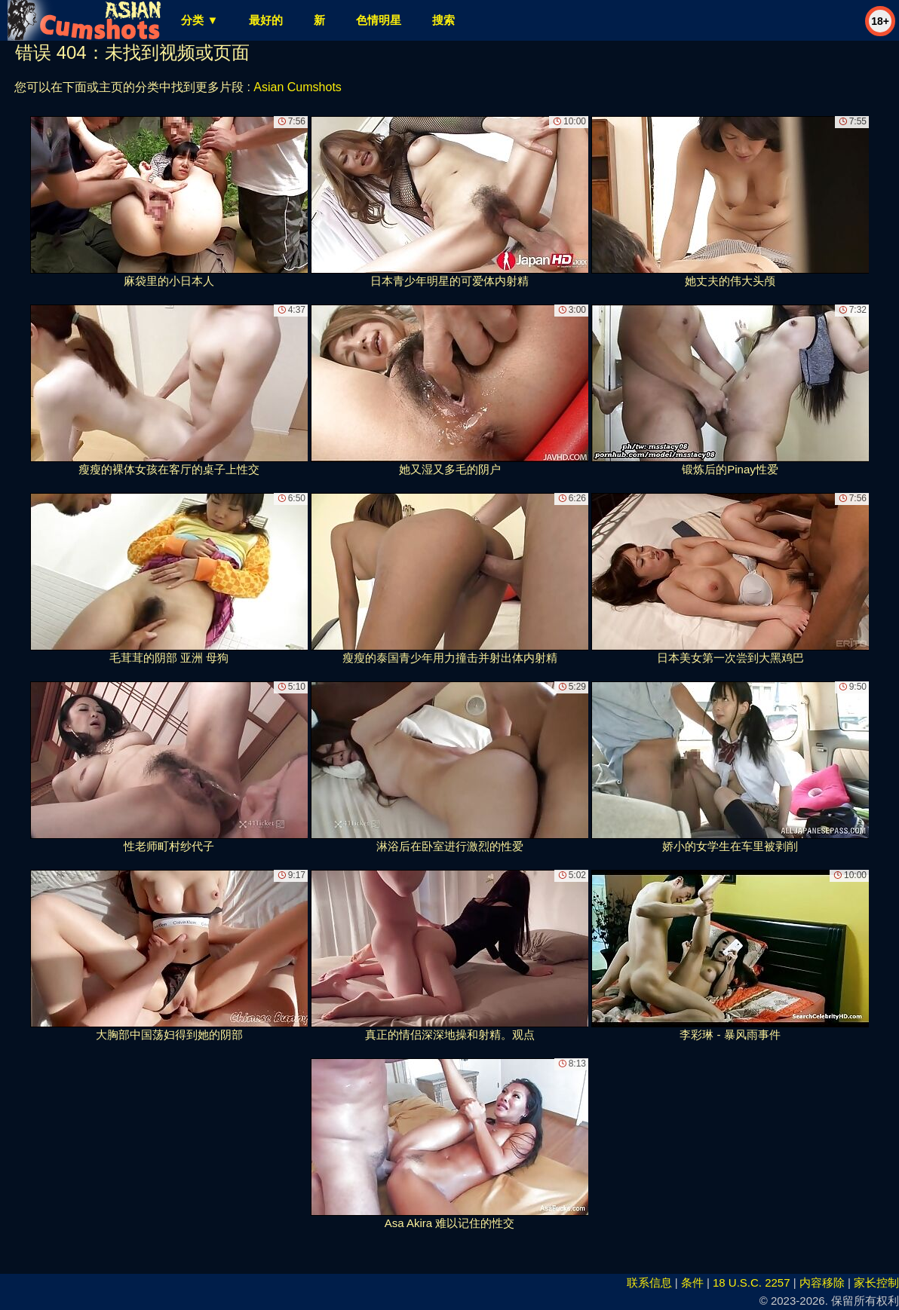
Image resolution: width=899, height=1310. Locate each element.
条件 (692, 1282)
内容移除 (822, 1282)
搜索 (443, 20)
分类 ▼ (199, 20)
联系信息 (649, 1282)
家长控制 (876, 1282)
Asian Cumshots (297, 87)
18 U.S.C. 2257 (751, 1282)
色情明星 (378, 20)
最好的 (266, 20)
